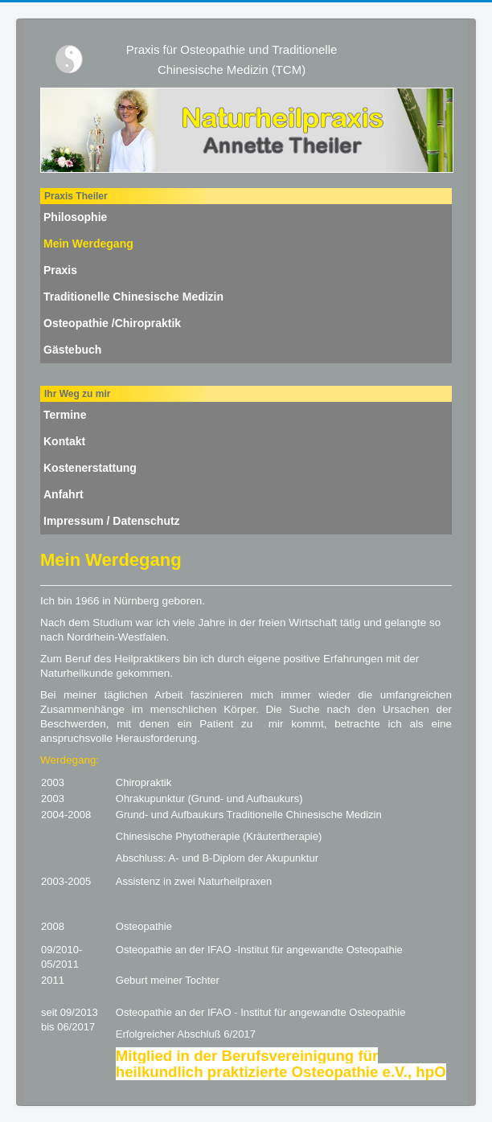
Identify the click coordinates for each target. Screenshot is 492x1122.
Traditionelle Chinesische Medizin (133, 296)
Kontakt (64, 441)
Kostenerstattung (90, 467)
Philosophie (75, 217)
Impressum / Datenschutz (111, 520)
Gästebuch (72, 349)
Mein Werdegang (88, 243)
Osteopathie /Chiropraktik (112, 323)
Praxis (60, 270)
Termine (64, 414)
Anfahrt (63, 494)
